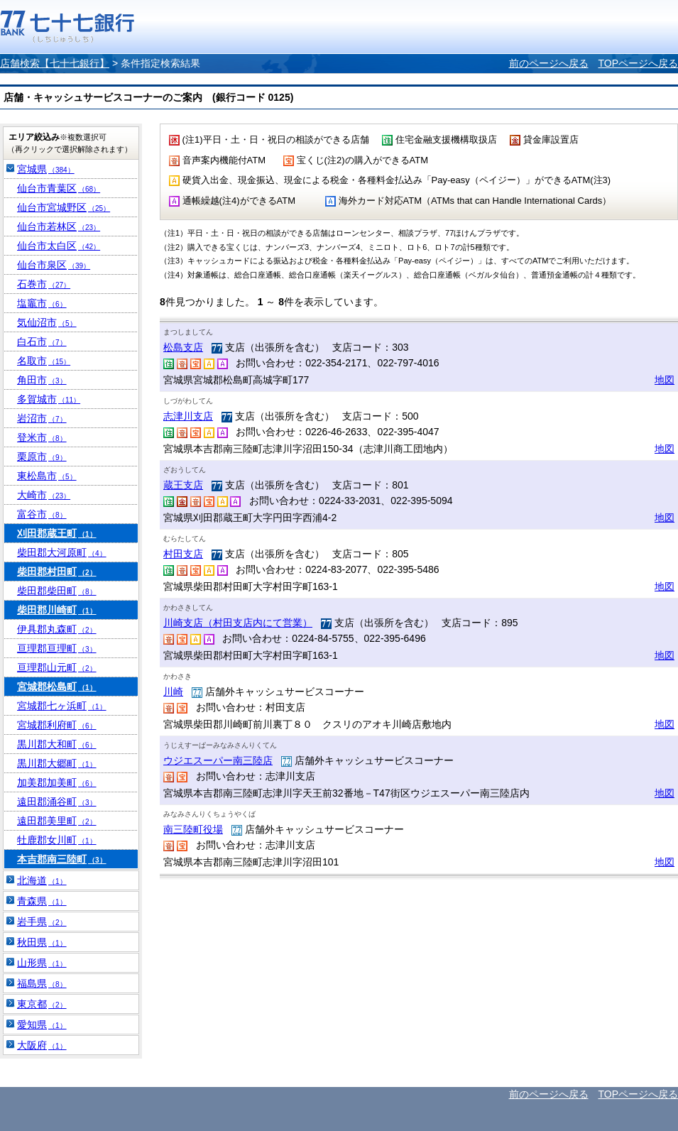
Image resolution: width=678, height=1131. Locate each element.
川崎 (173, 691)
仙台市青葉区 (58, 188)
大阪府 (42, 1045)
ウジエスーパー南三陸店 (218, 760)
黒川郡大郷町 (57, 763)
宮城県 (46, 169)
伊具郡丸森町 (57, 629)
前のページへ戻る (549, 63)
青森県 (42, 901)
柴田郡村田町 (57, 571)
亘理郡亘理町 (57, 648)
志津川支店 (188, 416)
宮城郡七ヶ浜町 (61, 705)
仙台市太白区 (58, 245)
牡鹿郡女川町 (57, 840)
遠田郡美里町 (57, 820)
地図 (664, 380)
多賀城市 (48, 399)
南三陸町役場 (193, 829)
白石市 (42, 341)
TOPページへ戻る (638, 63)
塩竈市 (42, 303)
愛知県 (42, 1024)
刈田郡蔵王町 (57, 533)
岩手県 (42, 921)
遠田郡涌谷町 (57, 801)
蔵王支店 (183, 485)
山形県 (42, 962)
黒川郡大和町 (57, 744)
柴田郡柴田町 (57, 590)
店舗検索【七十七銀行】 (54, 63)
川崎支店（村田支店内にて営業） (237, 622)
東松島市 (47, 475)
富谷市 (42, 514)
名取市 (43, 360)
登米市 (42, 437)
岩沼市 (42, 418)
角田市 (42, 380)
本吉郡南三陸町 (61, 859)
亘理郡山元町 (57, 667)
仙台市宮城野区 (63, 207)
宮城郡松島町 (57, 686)
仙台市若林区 (58, 226)
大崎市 (43, 495)
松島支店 (183, 347)
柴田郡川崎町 (57, 610)
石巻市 (43, 284)
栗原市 (42, 456)
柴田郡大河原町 (61, 552)
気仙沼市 (47, 322)
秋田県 (42, 942)
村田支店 (183, 553)
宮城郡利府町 (57, 725)
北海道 (42, 880)
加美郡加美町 (57, 782)
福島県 (42, 983)
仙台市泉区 (53, 265)
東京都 (42, 1004)
